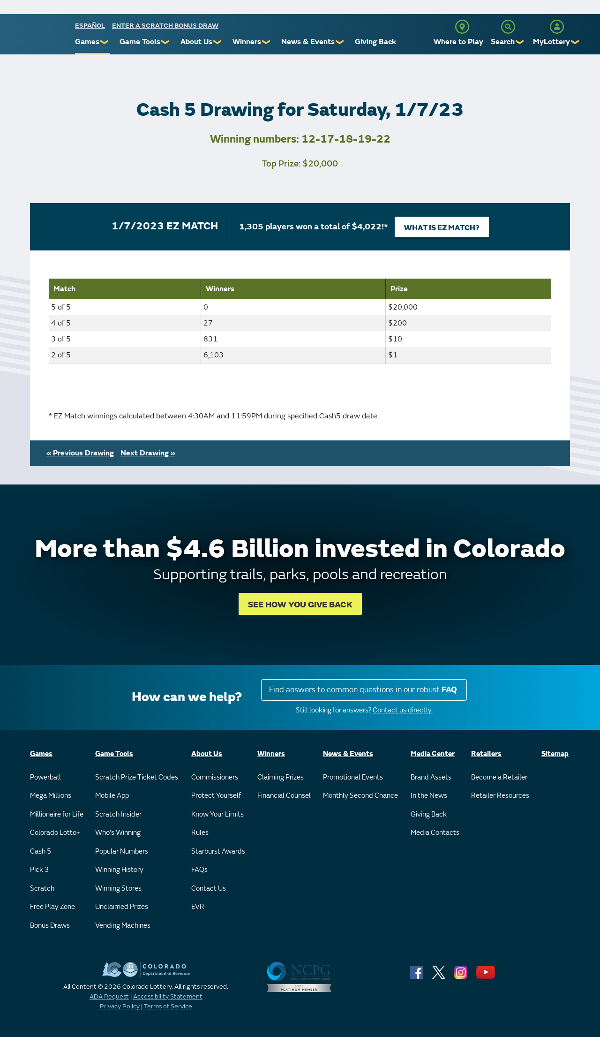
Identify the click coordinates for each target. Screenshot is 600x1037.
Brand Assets (431, 777)
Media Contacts (435, 832)
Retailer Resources (500, 795)
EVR (197, 906)
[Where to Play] (462, 26)
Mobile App (112, 795)
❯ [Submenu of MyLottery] (575, 42)
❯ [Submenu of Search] (520, 42)
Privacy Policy (120, 1006)
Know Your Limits (217, 814)
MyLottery (551, 41)
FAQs (199, 869)
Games (87, 41)
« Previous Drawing (80, 453)
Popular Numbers (121, 851)
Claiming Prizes (280, 777)
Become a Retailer (499, 777)
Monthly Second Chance (360, 795)
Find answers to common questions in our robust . (364, 690)
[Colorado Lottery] (39, 37)
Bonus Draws (50, 925)
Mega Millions (50, 795)
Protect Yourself (216, 795)
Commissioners (214, 777)
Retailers (486, 753)
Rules (200, 832)
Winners (246, 41)
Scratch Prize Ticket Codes (136, 777)
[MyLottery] (557, 26)
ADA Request (109, 996)
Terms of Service (168, 1006)
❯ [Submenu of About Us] (218, 42)
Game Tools (140, 41)
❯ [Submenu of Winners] (266, 42)
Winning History (119, 869)
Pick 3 (39, 869)
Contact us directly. (403, 710)
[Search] (508, 26)
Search (503, 41)
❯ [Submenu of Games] (105, 42)
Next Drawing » (147, 453)
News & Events (308, 41)
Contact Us (208, 888)
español (90, 26)
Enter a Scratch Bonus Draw (165, 26)
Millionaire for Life (56, 814)
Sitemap (555, 753)
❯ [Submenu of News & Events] (340, 42)
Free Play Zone (52, 906)
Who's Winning (118, 832)
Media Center (433, 753)
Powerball (45, 777)
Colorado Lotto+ (55, 832)
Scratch (42, 888)
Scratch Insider (118, 814)
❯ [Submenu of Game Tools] (166, 42)
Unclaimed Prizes (121, 906)
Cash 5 (40, 851)
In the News (429, 795)
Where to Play (458, 41)
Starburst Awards (218, 851)
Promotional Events (353, 777)
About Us (196, 41)
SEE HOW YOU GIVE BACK (300, 604)
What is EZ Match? (442, 228)
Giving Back (375, 41)
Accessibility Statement (167, 996)
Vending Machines (122, 925)
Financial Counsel (284, 795)
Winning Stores (118, 888)
